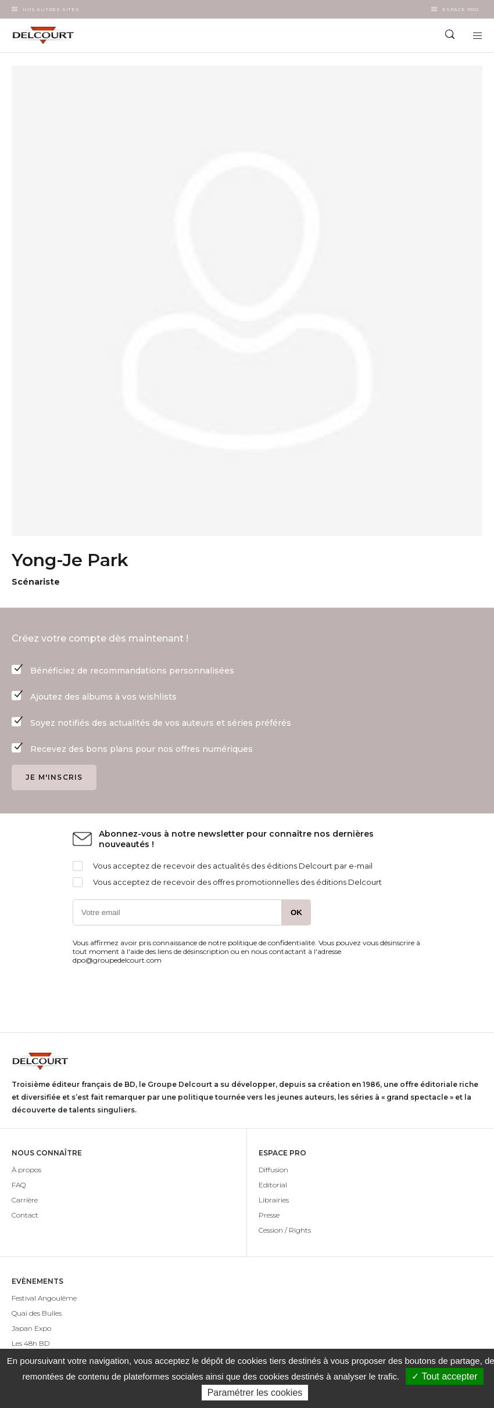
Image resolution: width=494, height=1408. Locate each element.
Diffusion (273, 1169)
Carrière (25, 1199)
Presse (269, 1215)
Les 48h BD (30, 1343)
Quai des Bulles (37, 1313)
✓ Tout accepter (444, 1376)
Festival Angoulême (44, 1298)
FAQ (19, 1184)
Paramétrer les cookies (255, 1393)
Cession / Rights (285, 1230)
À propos (26, 1169)
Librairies (274, 1199)
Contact (25, 1215)
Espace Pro (460, 9)
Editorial (273, 1184)
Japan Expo (31, 1328)
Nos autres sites (51, 9)
